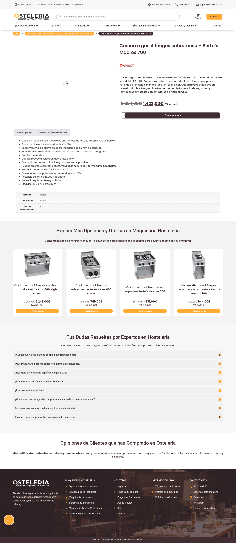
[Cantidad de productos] (125, 115)
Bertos (43, 194)
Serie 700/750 (86, 33)
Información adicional (52, 132)
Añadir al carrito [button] (38, 311)
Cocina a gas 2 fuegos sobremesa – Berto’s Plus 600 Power (91, 289)
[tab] (25, 132)
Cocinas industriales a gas (46, 33)
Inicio (16, 33)
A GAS (43, 200)
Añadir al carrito (149, 115)
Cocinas (29, 33)
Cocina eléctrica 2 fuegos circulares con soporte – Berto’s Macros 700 (199, 289)
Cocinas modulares (69, 33)
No (41, 206)
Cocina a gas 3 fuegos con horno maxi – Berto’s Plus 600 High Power (37, 289)
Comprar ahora (197, 115)
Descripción (25, 132)
